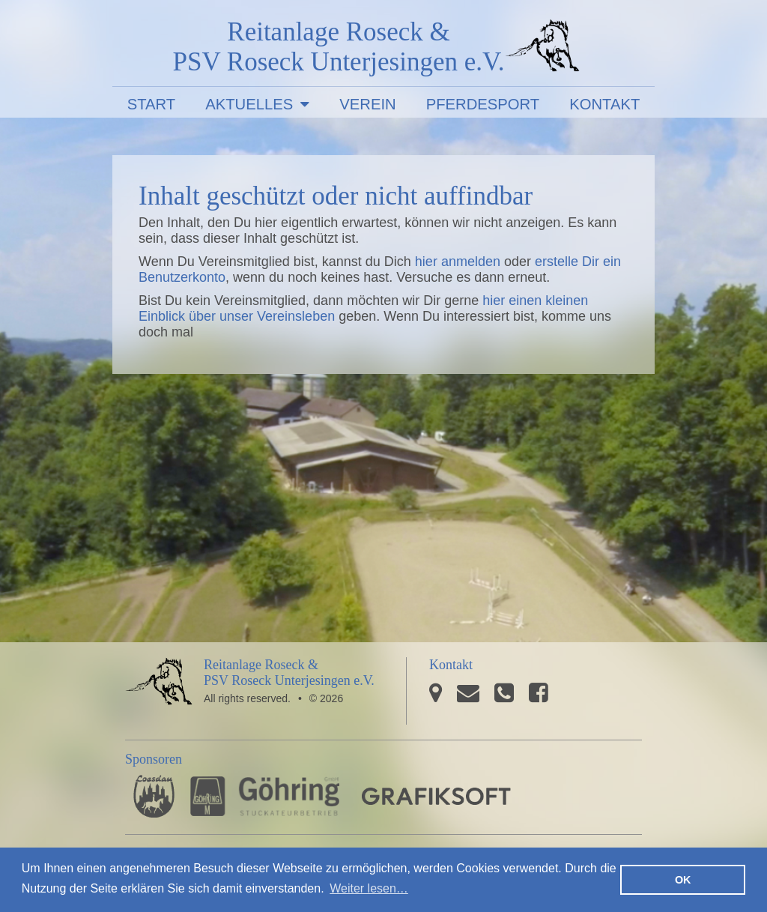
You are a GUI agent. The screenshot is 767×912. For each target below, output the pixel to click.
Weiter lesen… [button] (369, 888)
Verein (367, 104)
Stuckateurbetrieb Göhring (264, 796)
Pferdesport (483, 104)
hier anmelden (457, 261)
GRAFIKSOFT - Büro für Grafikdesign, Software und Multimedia (436, 796)
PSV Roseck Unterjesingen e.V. (542, 49)
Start (151, 104)
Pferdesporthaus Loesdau (154, 796)
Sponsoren (153, 759)
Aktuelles (249, 104)
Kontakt (604, 104)
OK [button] (683, 880)
